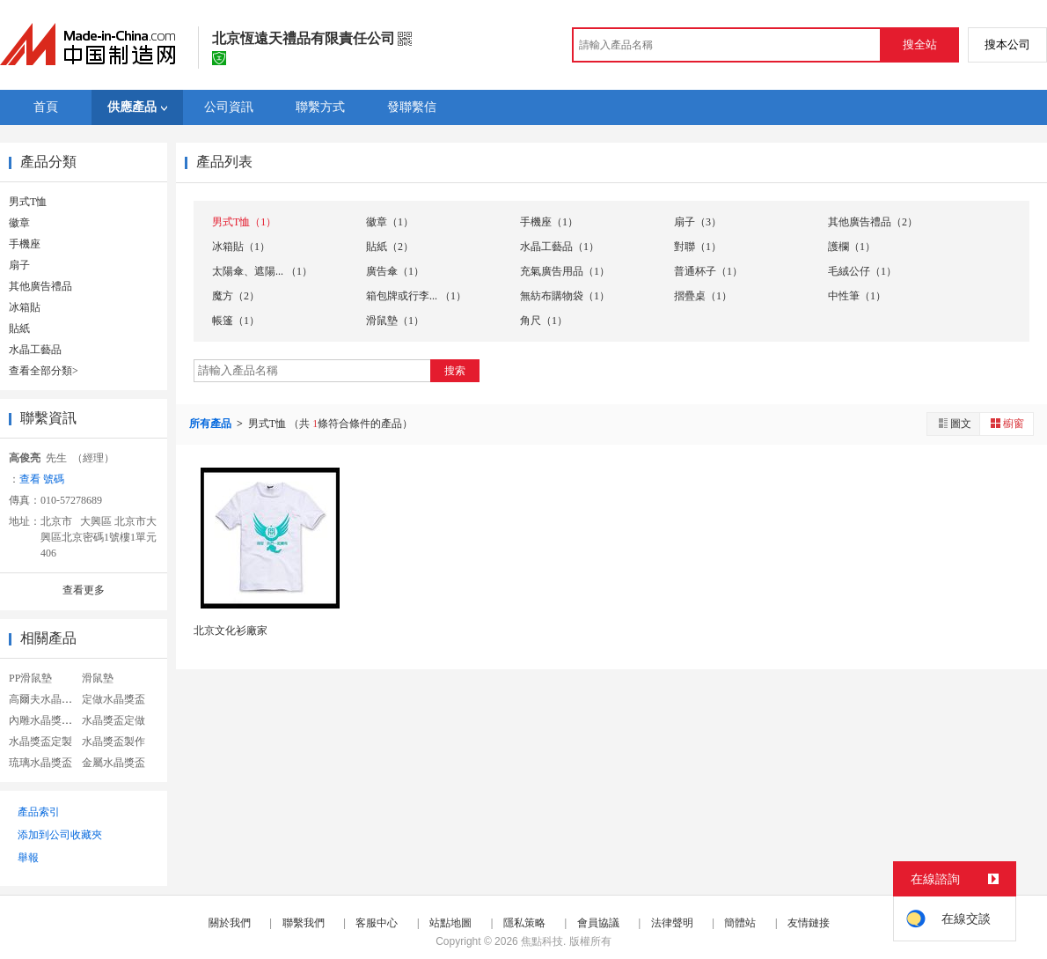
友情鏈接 (808, 923)
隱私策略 (524, 923)
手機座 (24, 244)
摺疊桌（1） (703, 296)
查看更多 (83, 590)
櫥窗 (1006, 423)
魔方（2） (236, 296)
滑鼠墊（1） (395, 320)
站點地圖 (450, 923)
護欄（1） (851, 246)
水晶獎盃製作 (113, 741)
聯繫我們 (303, 923)
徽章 (19, 223)
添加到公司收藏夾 (60, 835)
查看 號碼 (41, 479)
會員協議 (598, 923)
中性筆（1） (857, 296)
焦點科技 (542, 941)
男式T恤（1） (244, 222)
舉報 (28, 858)
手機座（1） (549, 222)
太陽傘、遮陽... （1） (262, 271)
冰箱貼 (24, 307)
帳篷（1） (236, 320)
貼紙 (19, 328)
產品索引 (39, 812)
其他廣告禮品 (40, 286)
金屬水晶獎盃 (113, 762)
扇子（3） (697, 222)
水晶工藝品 (35, 349)
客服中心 (376, 923)
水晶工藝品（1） (559, 246)
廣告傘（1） (395, 271)
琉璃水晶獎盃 (40, 762)
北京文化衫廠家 (230, 630)
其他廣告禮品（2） (873, 222)
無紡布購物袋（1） (565, 296)
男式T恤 (28, 201)
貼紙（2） (390, 246)
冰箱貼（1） (241, 246)
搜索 (454, 371)
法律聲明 (672, 923)
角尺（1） (543, 320)
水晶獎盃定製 (40, 741)
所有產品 (211, 423)
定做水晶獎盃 (113, 699)
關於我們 (230, 923)
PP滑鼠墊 (30, 678)
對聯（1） (697, 246)
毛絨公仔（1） (862, 271)
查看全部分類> (43, 371)
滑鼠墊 (97, 678)
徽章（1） (390, 222)
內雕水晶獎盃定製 (51, 720)
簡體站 (740, 923)
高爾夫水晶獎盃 (46, 699)
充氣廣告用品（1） (565, 271)
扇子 (19, 265)
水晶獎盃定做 (113, 720)
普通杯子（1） (708, 271)
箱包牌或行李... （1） (416, 296)
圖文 (953, 423)
